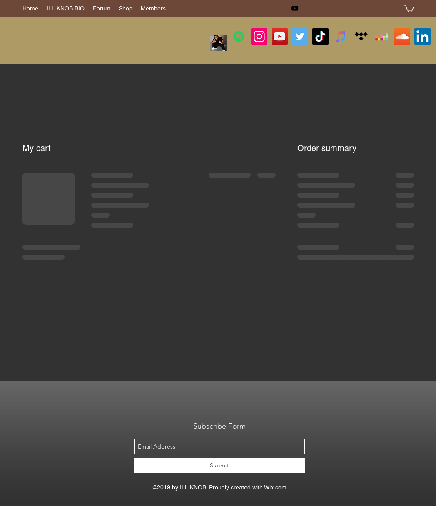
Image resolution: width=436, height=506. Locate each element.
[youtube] (295, 8)
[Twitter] (300, 36)
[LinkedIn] (422, 36)
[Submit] (219, 465)
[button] (409, 8)
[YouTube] (280, 36)
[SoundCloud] (402, 36)
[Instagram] (259, 36)
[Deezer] (382, 36)
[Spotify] (239, 36)
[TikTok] (320, 36)
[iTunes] (341, 36)
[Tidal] (361, 36)
